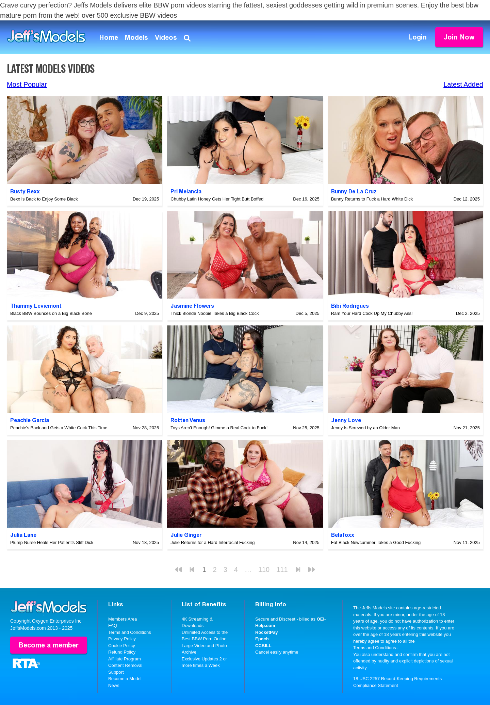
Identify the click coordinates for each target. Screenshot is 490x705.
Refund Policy (121, 652)
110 (264, 569)
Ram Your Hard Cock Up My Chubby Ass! (372, 313)
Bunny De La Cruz (354, 191)
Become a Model (125, 678)
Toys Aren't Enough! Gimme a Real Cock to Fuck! (218, 427)
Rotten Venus (187, 420)
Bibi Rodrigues (350, 306)
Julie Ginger (185, 535)
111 (282, 569)
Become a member (49, 645)
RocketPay (266, 632)
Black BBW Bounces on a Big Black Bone (51, 313)
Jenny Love (346, 420)
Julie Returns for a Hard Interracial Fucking (212, 542)
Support (116, 672)
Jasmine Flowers (192, 306)
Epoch (262, 638)
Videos (166, 37)
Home (108, 37)
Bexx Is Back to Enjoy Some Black (44, 199)
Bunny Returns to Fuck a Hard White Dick (372, 199)
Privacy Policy (122, 638)
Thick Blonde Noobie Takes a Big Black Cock (214, 313)
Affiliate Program (124, 658)
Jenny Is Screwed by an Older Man (365, 427)
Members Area (122, 619)
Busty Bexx (25, 191)
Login (417, 37)
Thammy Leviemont (36, 306)
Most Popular (27, 84)
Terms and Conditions (129, 632)
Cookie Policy (121, 645)
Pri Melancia (185, 191)
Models (136, 37)
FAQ (112, 625)
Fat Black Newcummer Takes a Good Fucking (376, 542)
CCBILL (263, 645)
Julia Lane (23, 535)
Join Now (459, 37)
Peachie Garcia (29, 420)
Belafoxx (342, 535)
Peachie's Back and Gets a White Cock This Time (58, 427)
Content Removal (125, 665)
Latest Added (463, 84)
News (113, 685)
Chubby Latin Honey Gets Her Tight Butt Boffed (216, 199)
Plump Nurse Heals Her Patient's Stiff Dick (51, 542)
